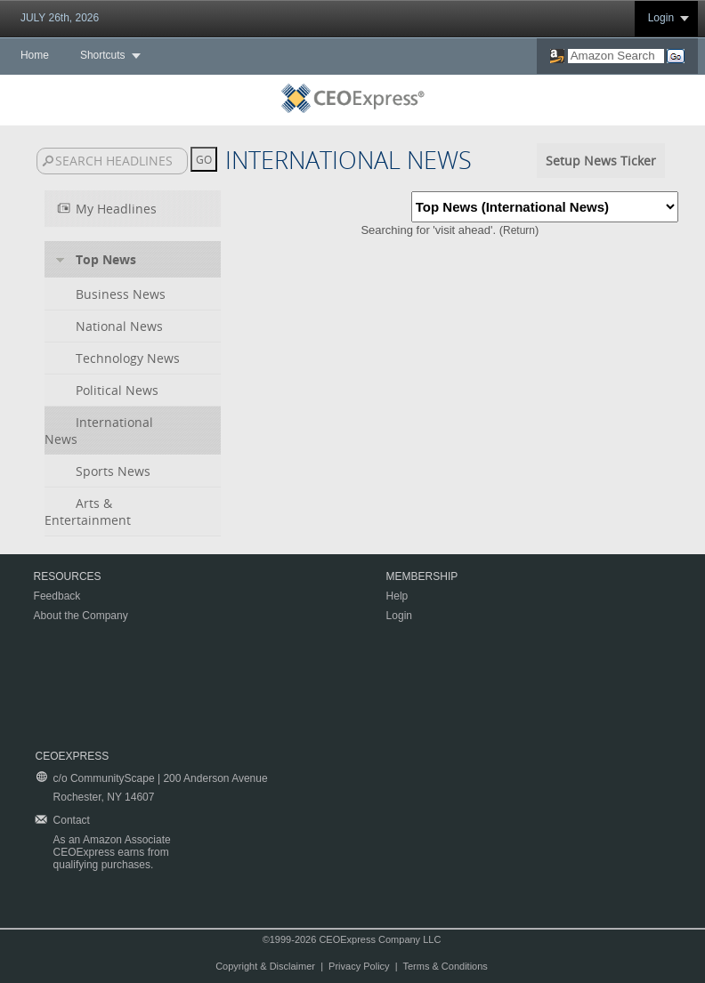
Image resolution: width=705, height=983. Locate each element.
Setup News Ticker (601, 160)
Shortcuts (103, 55)
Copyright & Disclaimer (265, 966)
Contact (71, 820)
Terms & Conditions (444, 966)
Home (34, 55)
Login (661, 18)
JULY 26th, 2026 (59, 18)
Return (519, 230)
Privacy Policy (358, 966)
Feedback (57, 596)
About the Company (81, 615)
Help (397, 596)
